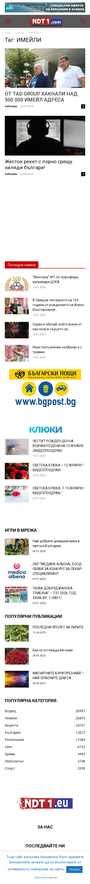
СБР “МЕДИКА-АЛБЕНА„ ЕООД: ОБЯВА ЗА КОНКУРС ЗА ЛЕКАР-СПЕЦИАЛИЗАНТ (58, 569)
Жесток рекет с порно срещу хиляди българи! (38, 164)
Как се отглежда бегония (53, 650)
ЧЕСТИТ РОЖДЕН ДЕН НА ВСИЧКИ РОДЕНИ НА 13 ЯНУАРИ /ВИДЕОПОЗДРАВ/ (58, 446)
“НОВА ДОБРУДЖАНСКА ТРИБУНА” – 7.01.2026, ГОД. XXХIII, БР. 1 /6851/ (55, 593)
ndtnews (11, 106)
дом (8, 33)
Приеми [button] (74, 869)
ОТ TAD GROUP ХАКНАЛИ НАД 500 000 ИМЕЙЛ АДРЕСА (41, 97)
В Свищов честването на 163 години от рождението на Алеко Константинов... (58, 305)
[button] (8, 21)
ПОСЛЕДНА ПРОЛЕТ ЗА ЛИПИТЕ (58, 627)
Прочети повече (46, 877)
